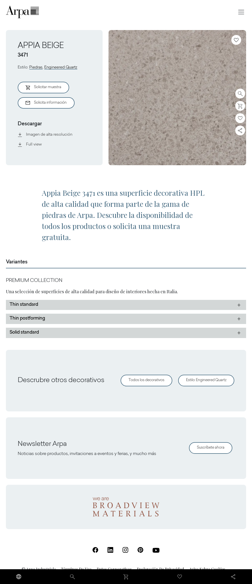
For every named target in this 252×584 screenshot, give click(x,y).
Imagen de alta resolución (45, 134)
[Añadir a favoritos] (236, 40)
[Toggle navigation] (241, 12)
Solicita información (46, 103)
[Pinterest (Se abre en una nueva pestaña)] (140, 550)
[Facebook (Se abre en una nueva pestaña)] (95, 550)
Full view (30, 144)
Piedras (36, 67)
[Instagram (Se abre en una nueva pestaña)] (125, 550)
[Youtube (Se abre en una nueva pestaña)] (156, 550)
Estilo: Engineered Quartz (206, 380)
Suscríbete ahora (210, 448)
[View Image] (177, 97)
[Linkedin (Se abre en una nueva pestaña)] (110, 550)
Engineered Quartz (60, 67)
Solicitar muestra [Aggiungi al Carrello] (43, 87)
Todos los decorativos (146, 380)
